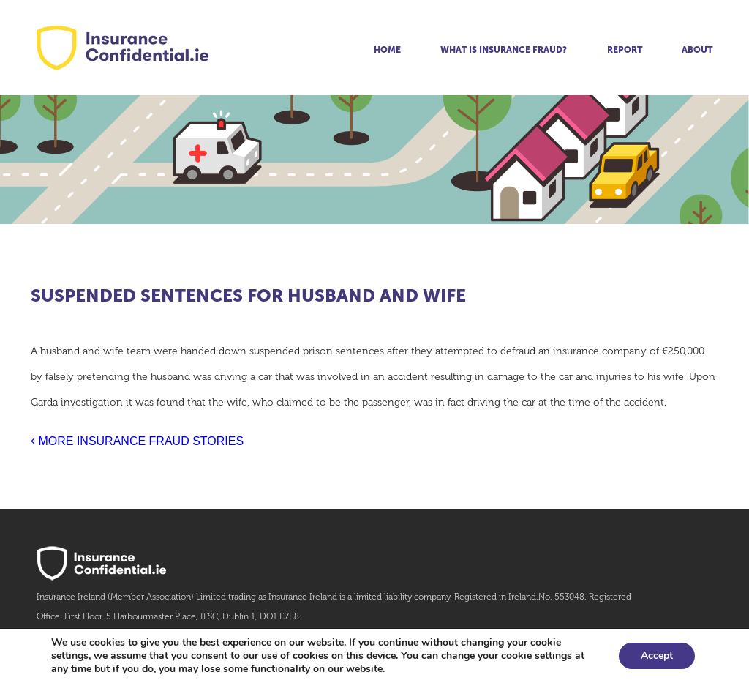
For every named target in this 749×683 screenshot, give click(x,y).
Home (387, 50)
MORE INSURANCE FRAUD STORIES (137, 441)
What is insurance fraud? (503, 50)
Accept (657, 656)
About (697, 50)
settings (70, 656)
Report (624, 50)
